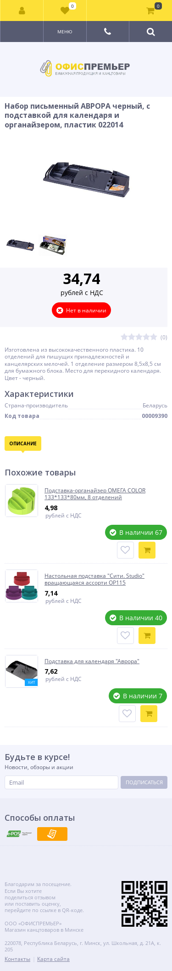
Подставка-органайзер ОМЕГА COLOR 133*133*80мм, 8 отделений (94, 494)
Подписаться (144, 782)
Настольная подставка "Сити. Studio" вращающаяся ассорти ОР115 (94, 579)
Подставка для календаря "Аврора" (91, 661)
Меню (64, 31)
